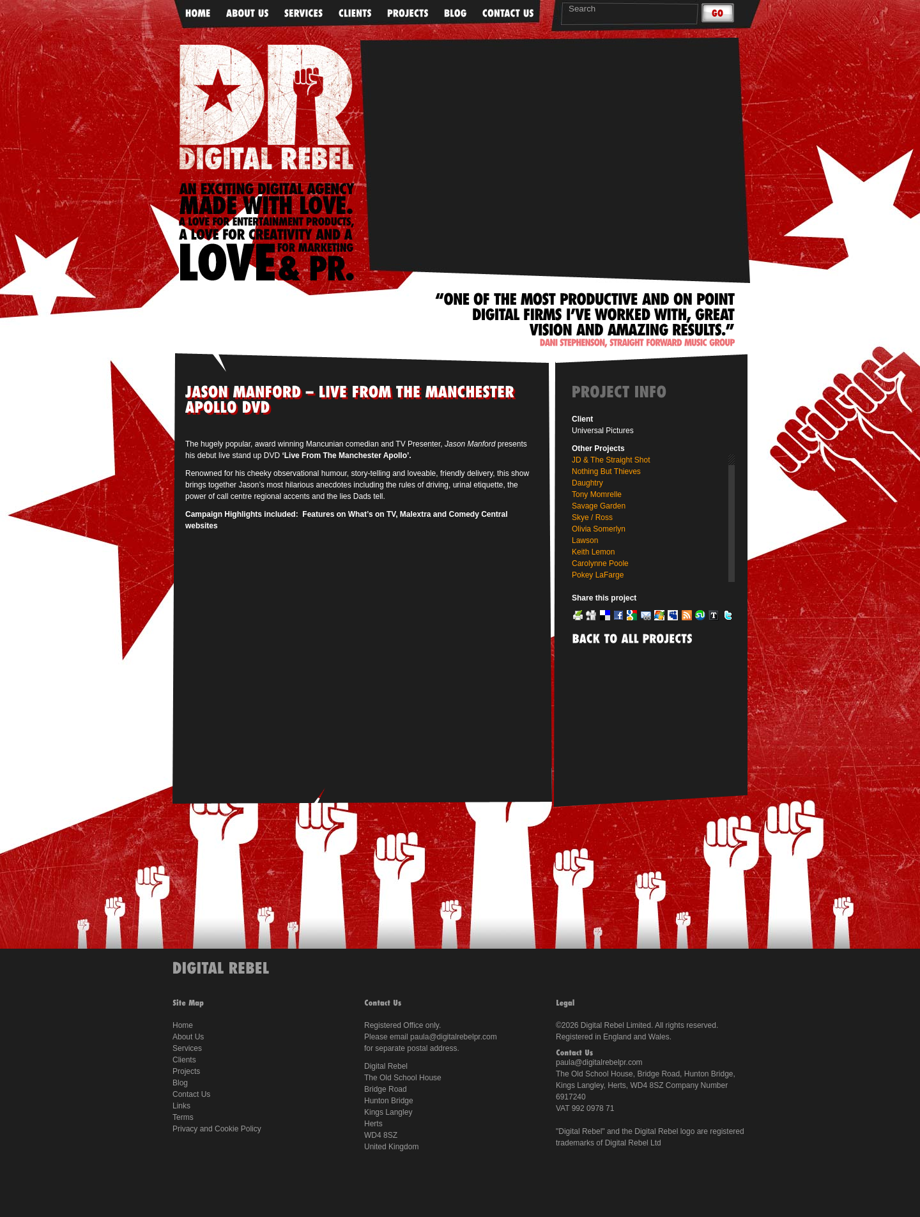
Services (187, 1048)
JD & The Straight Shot (611, 459)
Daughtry (587, 482)
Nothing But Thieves (606, 471)
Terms (183, 1117)
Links (181, 1105)
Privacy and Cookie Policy (216, 1128)
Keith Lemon (593, 551)
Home (182, 1025)
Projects (186, 1071)
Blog (180, 1082)
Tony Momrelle (597, 494)
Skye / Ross (592, 517)
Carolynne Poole (600, 563)
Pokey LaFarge (598, 574)
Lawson (585, 540)
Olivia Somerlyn (598, 528)
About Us (188, 1036)
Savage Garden (598, 505)
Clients (184, 1059)
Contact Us (191, 1094)
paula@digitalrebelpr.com (453, 1036)
